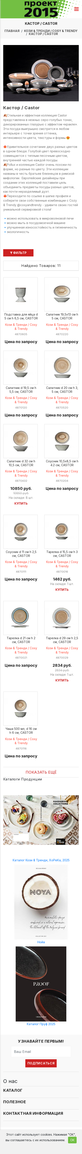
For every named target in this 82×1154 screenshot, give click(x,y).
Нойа (41, 942)
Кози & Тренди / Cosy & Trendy (50, 31)
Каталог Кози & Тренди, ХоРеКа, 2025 (41, 860)
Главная (12, 31)
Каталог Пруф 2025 (41, 1024)
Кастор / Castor (43, 34)
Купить (21, 503)
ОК (72, 1140)
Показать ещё (41, 772)
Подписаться (41, 1063)
